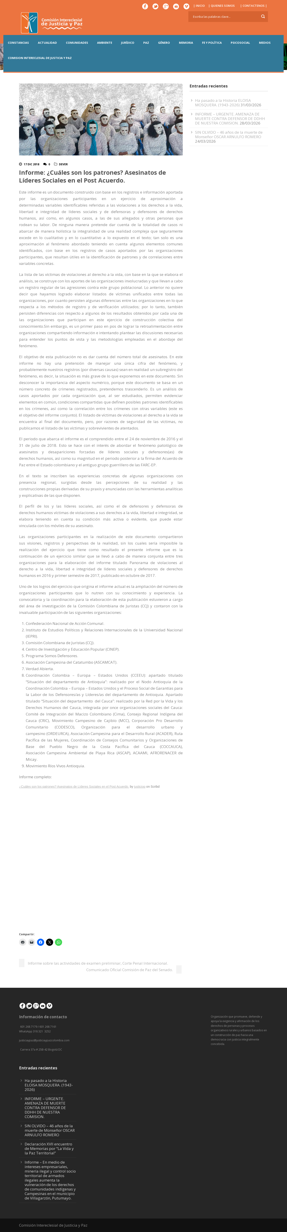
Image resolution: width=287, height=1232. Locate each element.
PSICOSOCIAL (240, 43)
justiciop (140, 786)
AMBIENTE (104, 43)
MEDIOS (265, 43)
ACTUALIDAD (47, 43)
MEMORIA (186, 43)
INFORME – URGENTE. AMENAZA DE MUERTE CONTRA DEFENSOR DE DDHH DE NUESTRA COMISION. (230, 118)
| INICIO (199, 6)
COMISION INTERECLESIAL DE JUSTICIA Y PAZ (40, 58)
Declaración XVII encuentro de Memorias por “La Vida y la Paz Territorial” (49, 1148)
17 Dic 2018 (31, 164)
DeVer (63, 164)
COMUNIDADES (77, 43)
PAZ (146, 43)
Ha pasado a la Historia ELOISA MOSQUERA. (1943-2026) (223, 102)
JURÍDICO (127, 43)
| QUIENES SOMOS (221, 6)
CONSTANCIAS (18, 43)
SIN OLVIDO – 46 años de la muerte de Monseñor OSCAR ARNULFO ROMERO (229, 134)
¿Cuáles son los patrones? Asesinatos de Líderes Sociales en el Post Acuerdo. (74, 786)
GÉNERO (164, 43)
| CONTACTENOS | (253, 6)
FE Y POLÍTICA (212, 43)
